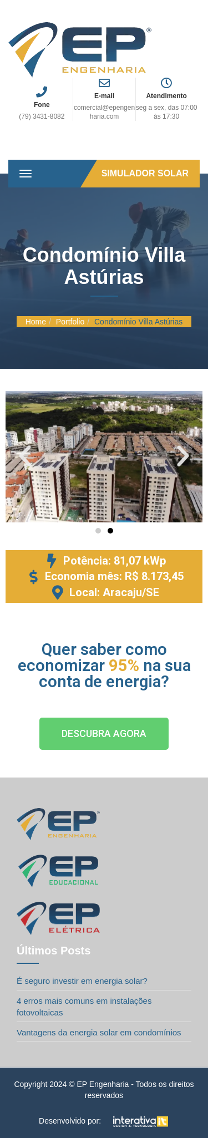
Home (36, 321)
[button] (25, 456)
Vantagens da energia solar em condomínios (99, 1032)
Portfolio (70, 321)
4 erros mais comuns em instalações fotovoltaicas (84, 1006)
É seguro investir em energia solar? (82, 980)
